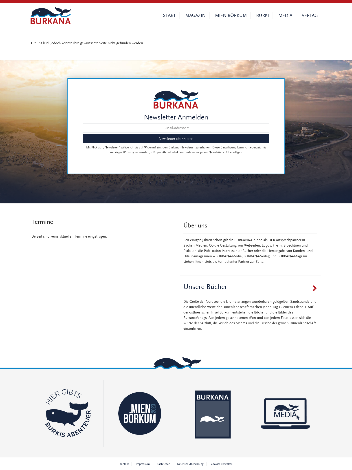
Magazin (195, 15)
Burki (262, 15)
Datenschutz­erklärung (190, 464)
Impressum (143, 464)
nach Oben (163, 464)
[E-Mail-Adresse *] (176, 128)
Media (285, 15)
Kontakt (124, 464)
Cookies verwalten (222, 464)
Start (169, 15)
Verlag (310, 15)
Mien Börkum (231, 15)
